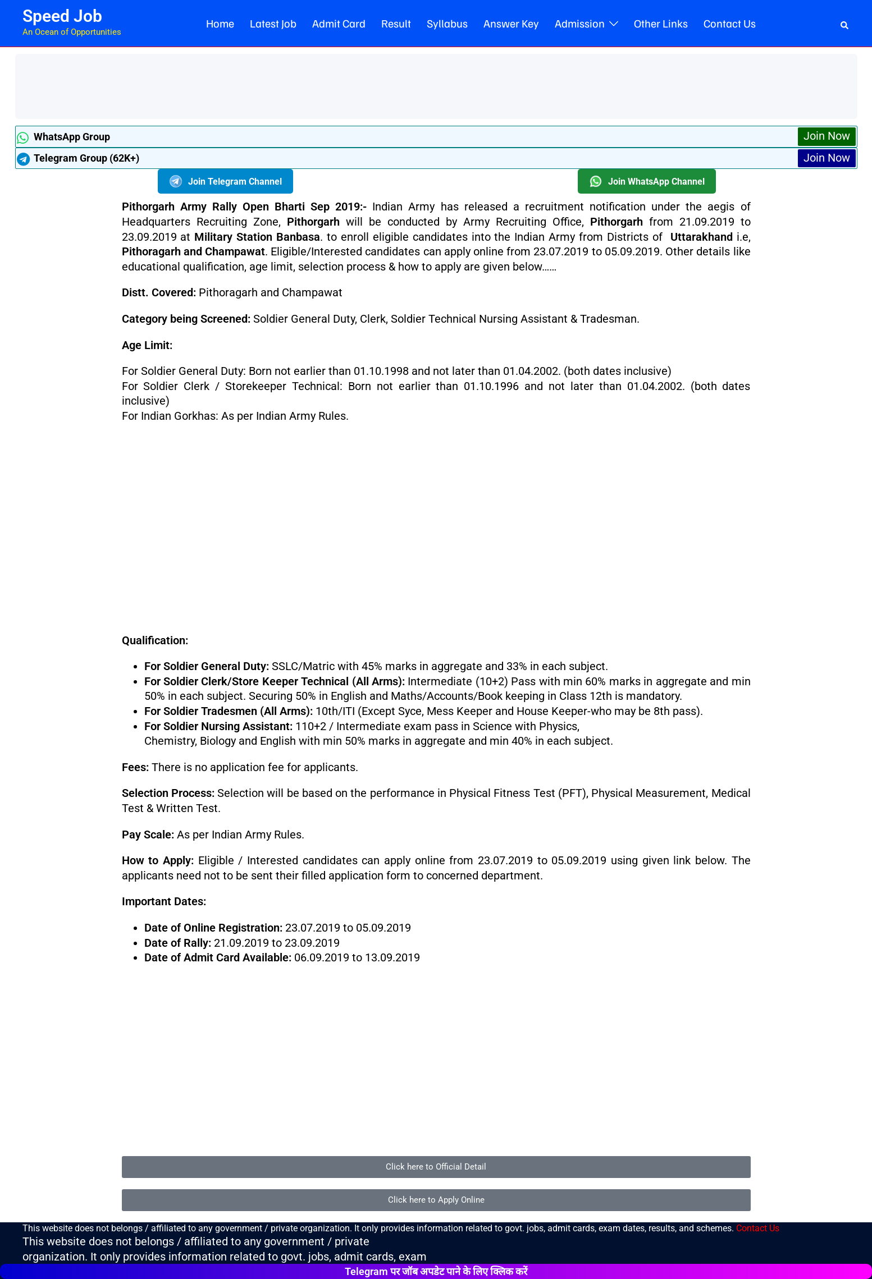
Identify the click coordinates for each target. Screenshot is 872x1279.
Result (396, 23)
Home (220, 23)
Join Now (826, 136)
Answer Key (511, 23)
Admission (580, 23)
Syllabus (447, 23)
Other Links (661, 23)
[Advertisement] (225, 84)
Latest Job (273, 23)
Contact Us (730, 23)
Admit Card (339, 23)
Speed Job (62, 16)
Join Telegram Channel (225, 182)
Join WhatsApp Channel (647, 182)
